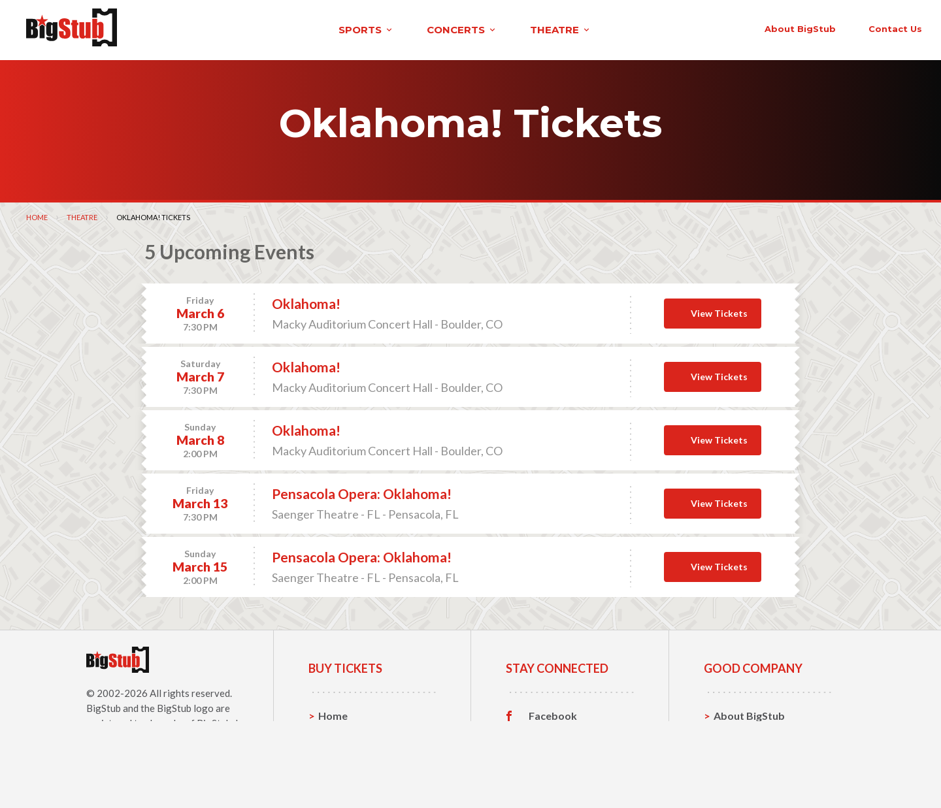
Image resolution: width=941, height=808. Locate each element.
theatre (381, 28)
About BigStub (602, 27)
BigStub (103, 705)
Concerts (340, 753)
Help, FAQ (738, 753)
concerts (283, 28)
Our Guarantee (750, 773)
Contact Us (741, 732)
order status (788, 27)
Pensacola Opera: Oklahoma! (362, 491)
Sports (335, 732)
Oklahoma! (306, 301)
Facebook (553, 712)
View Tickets (719, 309)
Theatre (82, 214)
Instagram (553, 753)
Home (37, 214)
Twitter (547, 733)
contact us (698, 27)
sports (187, 28)
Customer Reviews (574, 773)
